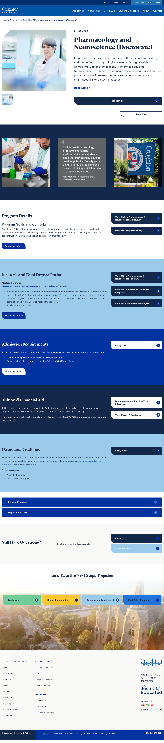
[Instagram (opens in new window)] (155, 736)
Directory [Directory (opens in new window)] (7, 670)
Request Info (138, 2)
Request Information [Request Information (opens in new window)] (58, 601)
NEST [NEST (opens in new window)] (5, 688)
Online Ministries (10, 712)
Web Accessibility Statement (104, 737)
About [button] (146, 10)
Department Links (17, 512)
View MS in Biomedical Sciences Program (132, 291)
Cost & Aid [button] (109, 10)
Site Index (7, 718)
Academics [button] (78, 10)
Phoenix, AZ (42, 709)
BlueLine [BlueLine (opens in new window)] (7, 682)
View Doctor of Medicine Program (132, 303)
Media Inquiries (43, 688)
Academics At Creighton (21, 20)
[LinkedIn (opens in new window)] (147, 736)
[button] (82, 87)
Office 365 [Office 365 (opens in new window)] (8, 676)
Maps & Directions (45, 682)
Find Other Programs (139, 601)
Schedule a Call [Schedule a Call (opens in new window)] (123, 548)
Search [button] (124, 2)
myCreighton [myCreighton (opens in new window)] (9, 706)
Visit (149, 2)
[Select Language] (151, 712)
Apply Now (141, 114)
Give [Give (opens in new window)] (115, 2)
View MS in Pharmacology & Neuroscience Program (129, 278)
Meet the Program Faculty (128, 231)
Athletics (157, 10)
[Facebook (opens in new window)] (151, 736)
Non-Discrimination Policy (64, 737)
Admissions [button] (94, 10)
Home (5, 20)
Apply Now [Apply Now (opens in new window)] (121, 345)
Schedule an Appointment (94, 602)
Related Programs (18, 502)
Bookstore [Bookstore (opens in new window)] (7, 700)
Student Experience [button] (129, 10)
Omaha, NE (41, 703)
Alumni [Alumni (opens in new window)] (107, 2)
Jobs (39, 676)
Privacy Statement (83, 737)
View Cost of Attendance (128, 415)
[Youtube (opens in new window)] (159, 736)
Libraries (7, 694)
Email (21, 417)
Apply (157, 2)
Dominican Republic (45, 715)
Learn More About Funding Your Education (131, 403)
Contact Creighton (45, 670)
